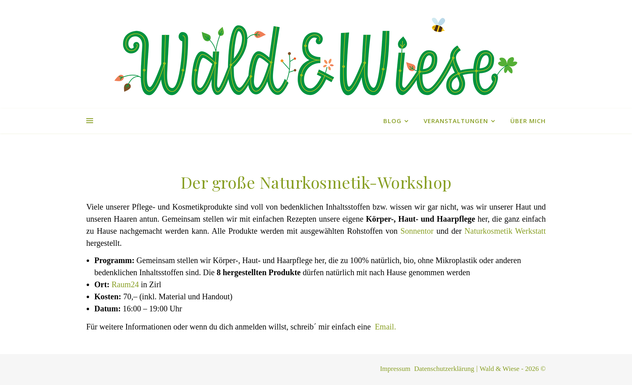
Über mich (528, 121)
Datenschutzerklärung (444, 369)
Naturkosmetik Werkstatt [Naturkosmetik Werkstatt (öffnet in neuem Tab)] (505, 230)
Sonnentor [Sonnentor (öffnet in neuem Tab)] (417, 230)
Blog (392, 121)
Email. (385, 326)
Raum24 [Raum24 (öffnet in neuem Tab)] (125, 284)
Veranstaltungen (456, 121)
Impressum (395, 369)
